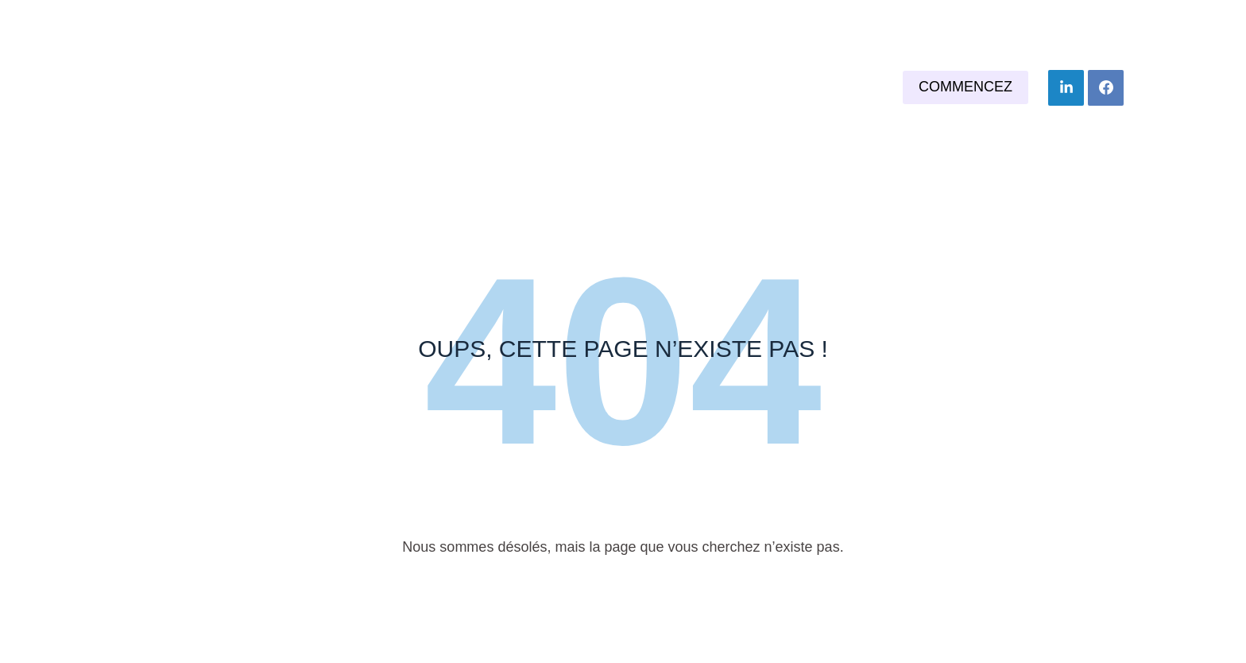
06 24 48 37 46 (929, 19)
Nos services (730, 87)
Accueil (491, 87)
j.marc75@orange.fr (1079, 19)
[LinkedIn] (1066, 88)
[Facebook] (1106, 88)
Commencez (965, 87)
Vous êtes (599, 87)
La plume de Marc (205, 88)
